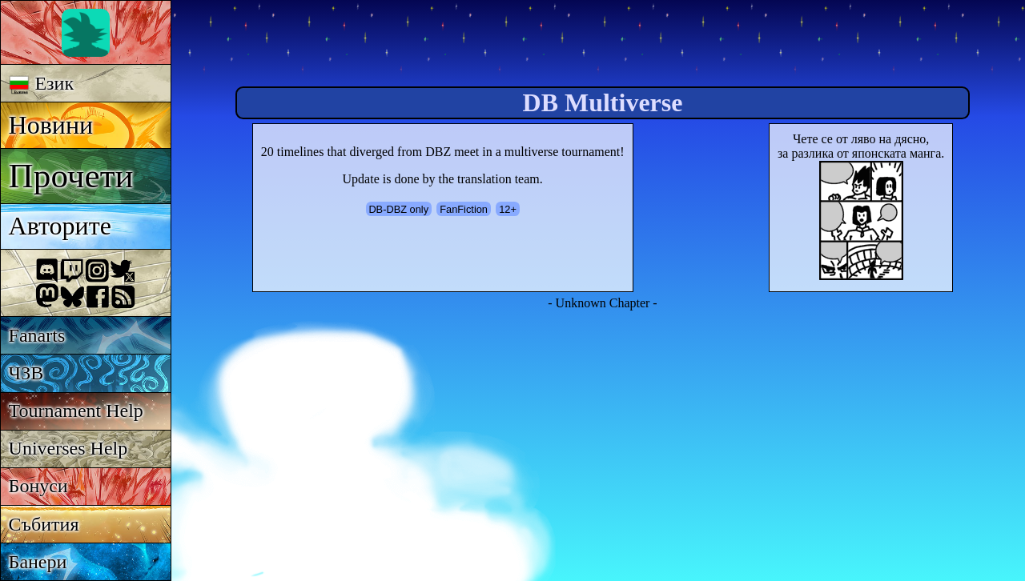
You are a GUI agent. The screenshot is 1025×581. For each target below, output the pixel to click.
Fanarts (37, 335)
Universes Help (68, 448)
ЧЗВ (26, 373)
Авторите (60, 225)
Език (41, 83)
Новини (51, 124)
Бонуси (38, 485)
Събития (44, 524)
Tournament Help (76, 410)
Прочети (71, 175)
